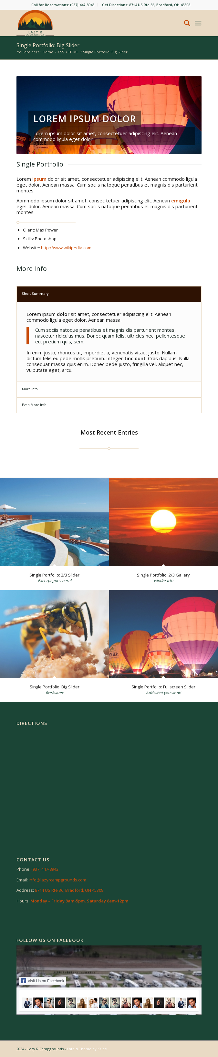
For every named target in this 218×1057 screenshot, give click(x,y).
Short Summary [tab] (35, 293)
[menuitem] (63, 4)
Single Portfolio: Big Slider (47, 45)
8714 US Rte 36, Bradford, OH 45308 (69, 890)
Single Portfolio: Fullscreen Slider (163, 687)
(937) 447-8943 (44, 869)
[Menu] (198, 23)
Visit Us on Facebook (42, 980)
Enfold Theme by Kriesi (87, 1048)
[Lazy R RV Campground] (90, 23)
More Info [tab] (30, 389)
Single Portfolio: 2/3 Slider (54, 575)
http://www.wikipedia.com (66, 248)
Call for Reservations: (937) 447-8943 (62, 4)
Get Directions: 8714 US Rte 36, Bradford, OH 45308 (146, 4)
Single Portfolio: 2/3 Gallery (163, 575)
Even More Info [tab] (34, 405)
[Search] (184, 23)
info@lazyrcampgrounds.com (57, 880)
